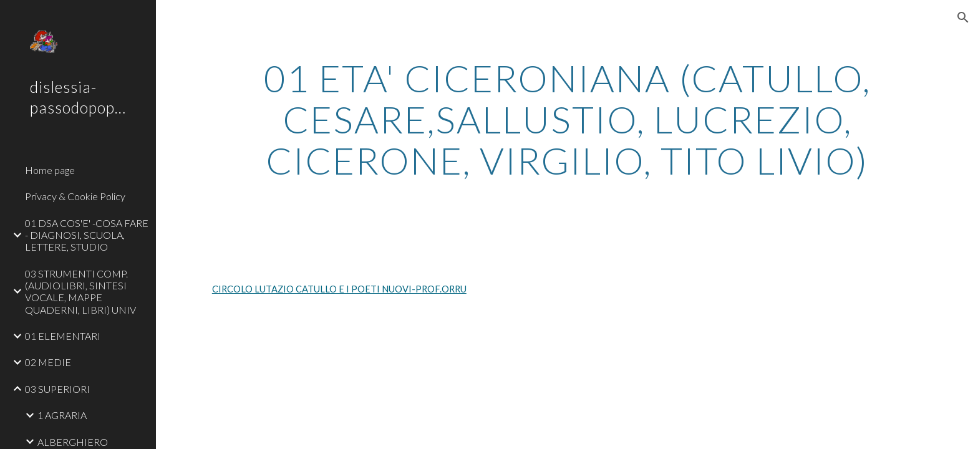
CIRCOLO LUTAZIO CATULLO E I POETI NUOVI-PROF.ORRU (339, 289)
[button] (963, 17)
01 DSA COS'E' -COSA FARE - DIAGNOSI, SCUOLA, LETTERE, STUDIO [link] (86, 235)
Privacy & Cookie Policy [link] (75, 196)
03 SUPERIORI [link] (57, 389)
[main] (567, 119)
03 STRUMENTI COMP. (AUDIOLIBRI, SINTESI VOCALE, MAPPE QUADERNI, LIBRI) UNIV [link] (80, 292)
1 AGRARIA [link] (62, 415)
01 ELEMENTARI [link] (62, 336)
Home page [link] (50, 170)
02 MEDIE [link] (48, 362)
